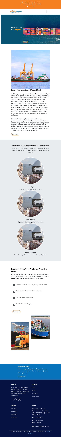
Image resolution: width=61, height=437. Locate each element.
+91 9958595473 (37, 417)
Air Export (13, 408)
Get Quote (15, 134)
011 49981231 (36, 4)
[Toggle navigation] (48, 11)
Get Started (22, 376)
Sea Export (14, 414)
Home (33, 387)
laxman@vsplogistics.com (40, 426)
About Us (34, 390)
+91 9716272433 (37, 420)
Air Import (14, 411)
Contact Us (34, 393)
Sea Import (14, 417)
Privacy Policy (35, 396)
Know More (16, 311)
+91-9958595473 (25, 4)
